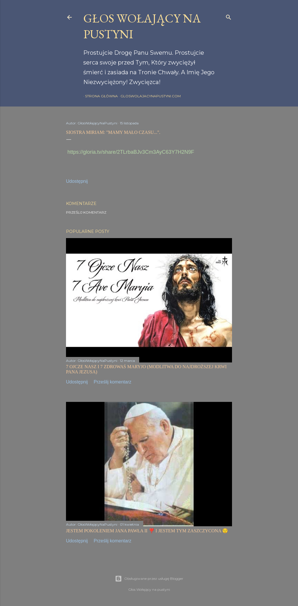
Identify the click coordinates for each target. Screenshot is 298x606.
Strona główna (99, 96)
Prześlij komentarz (86, 212)
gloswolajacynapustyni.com (149, 96)
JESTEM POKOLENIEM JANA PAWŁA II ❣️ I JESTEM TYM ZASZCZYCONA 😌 (147, 530)
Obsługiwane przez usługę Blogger (149, 578)
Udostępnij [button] (77, 181)
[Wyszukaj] (228, 16)
